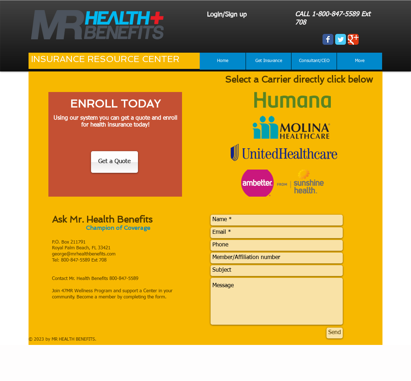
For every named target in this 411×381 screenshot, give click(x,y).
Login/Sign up (227, 15)
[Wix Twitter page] (340, 39)
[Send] (334, 333)
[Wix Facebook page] (328, 39)
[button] (268, 61)
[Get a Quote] (114, 162)
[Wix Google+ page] (353, 39)
